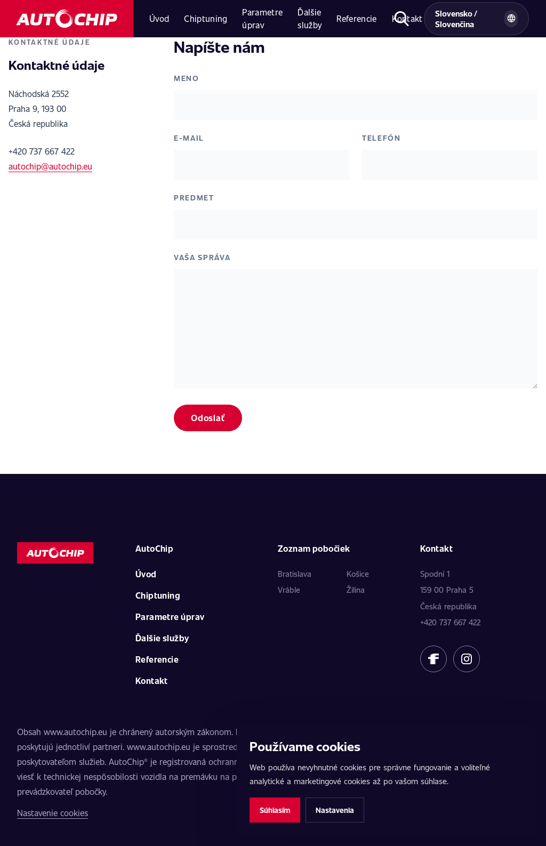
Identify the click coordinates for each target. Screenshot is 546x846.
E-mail (189, 138)
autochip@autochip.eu (50, 166)
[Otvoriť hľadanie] (401, 19)
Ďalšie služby (310, 18)
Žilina (356, 589)
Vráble (289, 589)
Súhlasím (275, 810)
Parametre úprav (262, 18)
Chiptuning (205, 18)
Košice (358, 573)
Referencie (356, 18)
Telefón (381, 138)
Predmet (194, 197)
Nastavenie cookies (52, 812)
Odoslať (208, 417)
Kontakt (151, 680)
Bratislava (294, 573)
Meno (186, 78)
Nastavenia (335, 810)
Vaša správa (202, 257)
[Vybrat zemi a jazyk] (476, 18)
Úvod (159, 18)
